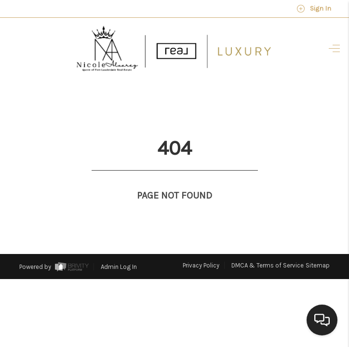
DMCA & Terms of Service (267, 246)
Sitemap (318, 246)
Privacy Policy (201, 246)
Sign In (313, 8)
